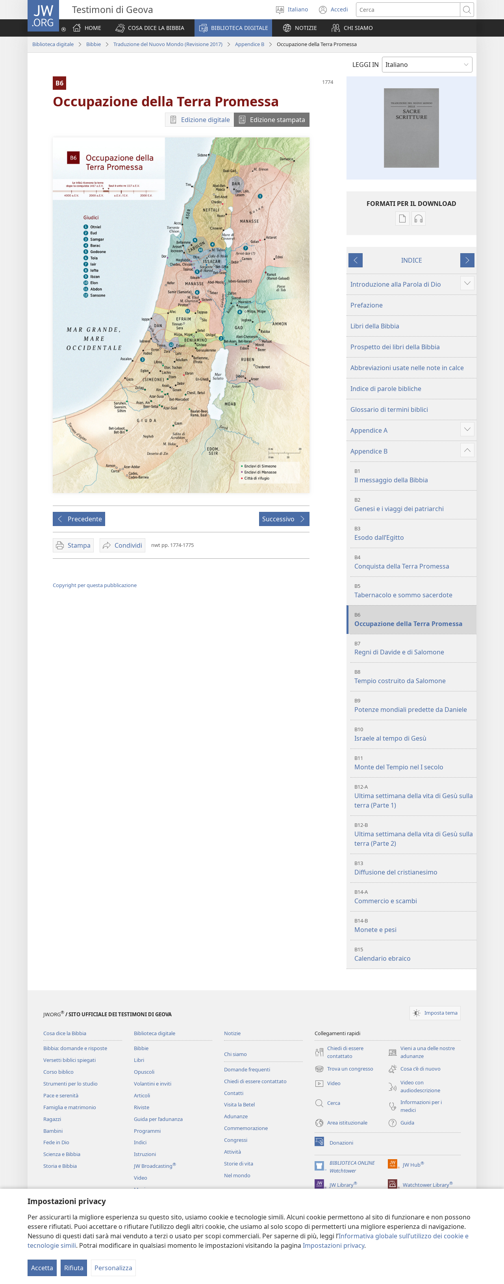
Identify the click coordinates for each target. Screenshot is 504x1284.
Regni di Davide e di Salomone (414, 648)
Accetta (42, 1268)
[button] (149, 28)
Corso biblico (58, 1071)
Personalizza (113, 1268)
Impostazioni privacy (333, 1245)
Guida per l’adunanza (158, 1119)
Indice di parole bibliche (385, 388)
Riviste (141, 1107)
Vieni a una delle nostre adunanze (421, 1052)
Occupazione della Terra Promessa (414, 619)
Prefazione (366, 305)
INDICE (411, 260)
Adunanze (236, 1116)
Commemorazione (246, 1128)
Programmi (147, 1130)
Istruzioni (145, 1154)
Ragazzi (52, 1119)
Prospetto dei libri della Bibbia (395, 347)
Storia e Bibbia (60, 1165)
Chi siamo (235, 1054)
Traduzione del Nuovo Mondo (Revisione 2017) (167, 44)
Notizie (232, 1033)
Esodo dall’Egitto (414, 533)
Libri (139, 1060)
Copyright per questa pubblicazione (95, 585)
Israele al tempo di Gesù (414, 734)
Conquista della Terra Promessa (414, 562)
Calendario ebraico (414, 954)
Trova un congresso (344, 1069)
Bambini (53, 1130)
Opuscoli (144, 1071)
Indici (140, 1142)
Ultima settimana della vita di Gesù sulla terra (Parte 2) (414, 834)
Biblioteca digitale (53, 44)
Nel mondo (237, 1175)
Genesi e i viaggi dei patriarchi (414, 504)
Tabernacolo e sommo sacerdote (414, 590)
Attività (232, 1151)
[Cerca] (408, 9)
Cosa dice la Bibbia (64, 1033)
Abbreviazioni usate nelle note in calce (407, 367)
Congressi (235, 1139)
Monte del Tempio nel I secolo (414, 762)
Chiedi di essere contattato (255, 1081)
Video (140, 1177)
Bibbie (93, 44)
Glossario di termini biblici (389, 409)
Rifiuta (73, 1268)
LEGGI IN (365, 64)
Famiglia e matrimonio (69, 1107)
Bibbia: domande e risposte (75, 1048)
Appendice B (249, 44)
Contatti (233, 1093)
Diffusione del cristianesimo (414, 868)
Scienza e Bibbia (61, 1154)
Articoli (142, 1095)
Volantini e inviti (152, 1083)
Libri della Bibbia (374, 326)
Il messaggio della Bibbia (414, 475)
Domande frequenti (247, 1069)
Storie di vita (238, 1163)
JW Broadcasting (155, 1165)
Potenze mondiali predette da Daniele (414, 705)
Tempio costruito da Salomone (414, 676)
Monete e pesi (414, 925)
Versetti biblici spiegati (69, 1060)
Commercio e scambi (414, 896)
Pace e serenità (60, 1095)
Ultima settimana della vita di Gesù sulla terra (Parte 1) (414, 796)
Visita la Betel (239, 1104)
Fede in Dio (56, 1142)
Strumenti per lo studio (70, 1083)
